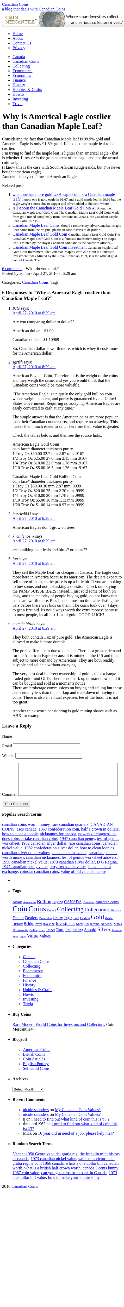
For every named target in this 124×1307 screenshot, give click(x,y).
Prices (50, 940)
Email (7, 746)
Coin (20, 918)
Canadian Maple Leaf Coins (36, 225)
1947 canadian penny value (25, 876)
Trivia (18, 103)
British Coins (34, 1064)
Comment (10, 765)
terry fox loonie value (68, 876)
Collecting (21, 66)
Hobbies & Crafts (27, 89)
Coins (37, 918)
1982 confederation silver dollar (51, 858)
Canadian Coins (15, 4)
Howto (18, 94)
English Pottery (36, 1073)
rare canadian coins (85, 853)
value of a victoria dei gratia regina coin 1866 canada (64, 1170)
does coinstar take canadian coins (30, 848)
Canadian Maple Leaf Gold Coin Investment (50, 247)
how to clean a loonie (20, 844)
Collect (51, 920)
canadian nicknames (43, 867)
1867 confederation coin (59, 839)
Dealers (31, 927)
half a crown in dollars (100, 839)
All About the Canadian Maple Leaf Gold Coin (52, 208)
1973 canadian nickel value (53, 1168)
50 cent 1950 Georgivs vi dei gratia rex (45, 1164)
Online (33, 940)
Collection (96, 919)
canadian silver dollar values (26, 862)
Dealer (18, 927)
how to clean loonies (97, 858)
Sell (68, 940)
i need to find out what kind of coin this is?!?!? (70, 1129)
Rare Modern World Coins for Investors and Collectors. (59, 1034)
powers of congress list (97, 844)
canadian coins (107, 912)
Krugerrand (92, 934)
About (18, 38)
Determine (45, 928)
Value (33, 945)
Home (18, 33)
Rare (60, 939)
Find (76, 928)
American (29, 912)
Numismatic (20, 940)
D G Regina (107, 872)
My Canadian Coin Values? (78, 1119)
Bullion (44, 911)
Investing (20, 99)
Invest (38, 934)
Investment (65, 933)
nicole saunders (36, 1119)
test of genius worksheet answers (89, 867)
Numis (118, 934)
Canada (19, 56)
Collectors (114, 920)
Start (15, 946)
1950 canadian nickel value (25, 872)
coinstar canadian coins (39, 881)
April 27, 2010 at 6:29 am (34, 313)
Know (79, 934)
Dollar (58, 928)
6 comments (12, 268)
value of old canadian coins (84, 881)
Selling (77, 940)
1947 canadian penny (77, 848)
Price (42, 940)
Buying (57, 912)
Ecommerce (22, 71)
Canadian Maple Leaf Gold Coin (40, 234)
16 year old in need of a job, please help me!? (76, 1143)
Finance (19, 80)
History (19, 85)
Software (116, 940)
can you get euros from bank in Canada (74, 1182)
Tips (22, 946)
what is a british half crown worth (52, 1178)
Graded (109, 928)
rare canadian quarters (70, 834)
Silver (103, 939)
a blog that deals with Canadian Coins (33, 9)
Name (7, 736)
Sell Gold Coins (36, 1078)
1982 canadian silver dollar (43, 853)
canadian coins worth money (25, 834)
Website (8, 755)
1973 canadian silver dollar (72, 872)
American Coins (36, 1059)
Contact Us (22, 43)
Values (45, 946)
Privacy (19, 48)
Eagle (68, 928)
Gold (97, 927)
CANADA (73, 912)
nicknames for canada (58, 844)
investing (49, 934)
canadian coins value (69, 862)
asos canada (26, 839)
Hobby (29, 934)
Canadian (89, 912)
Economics (22, 75)
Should (90, 939)
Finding (85, 928)
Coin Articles (34, 1069)
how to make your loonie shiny (74, 1187)
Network (107, 934)
